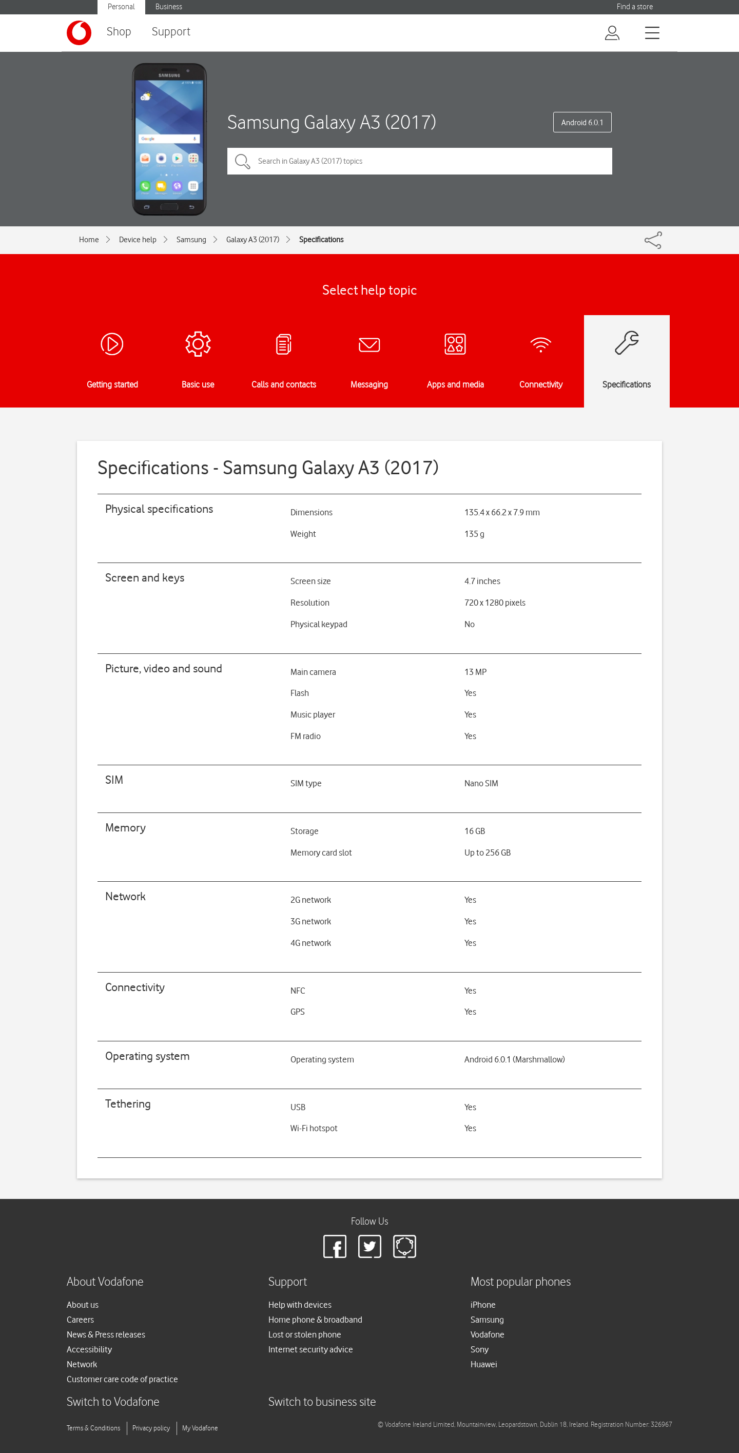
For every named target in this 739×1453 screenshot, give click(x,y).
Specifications (321, 239)
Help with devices (300, 1305)
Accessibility (89, 1349)
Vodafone (487, 1334)
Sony (480, 1349)
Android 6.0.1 (582, 122)
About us (83, 1305)
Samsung (191, 239)
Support (171, 32)
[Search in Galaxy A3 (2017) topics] (419, 161)
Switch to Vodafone (113, 1402)
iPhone (483, 1305)
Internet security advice (310, 1349)
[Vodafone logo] (79, 33)
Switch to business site (322, 1402)
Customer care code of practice (122, 1379)
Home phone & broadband (315, 1319)
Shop (119, 32)
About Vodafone (105, 1282)
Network (82, 1364)
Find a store (635, 7)
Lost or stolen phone (304, 1334)
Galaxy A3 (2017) (252, 239)
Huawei (484, 1364)
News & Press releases (106, 1334)
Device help (138, 239)
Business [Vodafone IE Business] (168, 7)
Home (89, 239)
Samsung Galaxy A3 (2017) (331, 121)
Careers (80, 1319)
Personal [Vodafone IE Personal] (121, 7)
